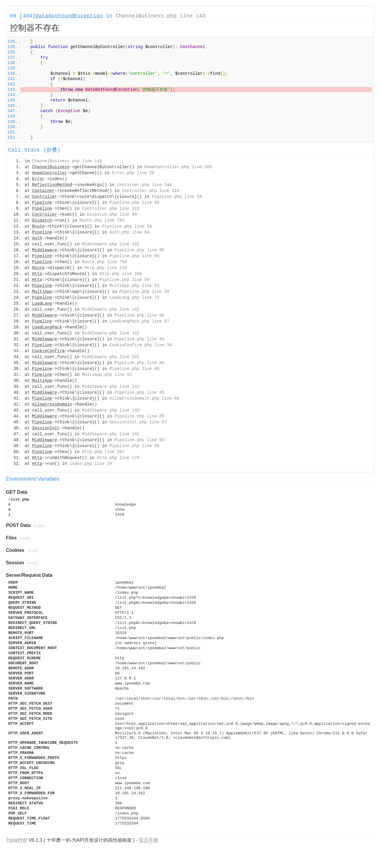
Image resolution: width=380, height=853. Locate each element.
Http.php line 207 (103, 451)
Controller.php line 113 (110, 208)
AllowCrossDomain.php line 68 (144, 398)
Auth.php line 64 (129, 232)
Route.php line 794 (104, 262)
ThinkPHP (16, 840)
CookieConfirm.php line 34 (141, 345)
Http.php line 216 (106, 268)
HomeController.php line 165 (178, 167)
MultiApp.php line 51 (134, 285)
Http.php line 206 (120, 273)
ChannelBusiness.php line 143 (160, 16)
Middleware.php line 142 (110, 244)
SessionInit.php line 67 (138, 422)
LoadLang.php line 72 (134, 297)
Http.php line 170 (118, 457)
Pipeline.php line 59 (177, 196)
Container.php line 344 (144, 184)
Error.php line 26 (133, 173)
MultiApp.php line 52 (107, 374)
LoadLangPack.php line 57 (140, 321)
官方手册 (148, 840)
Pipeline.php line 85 (139, 250)
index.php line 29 (90, 463)
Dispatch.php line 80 (112, 214)
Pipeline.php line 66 (134, 202)
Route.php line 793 (102, 220)
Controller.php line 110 (150, 190)
